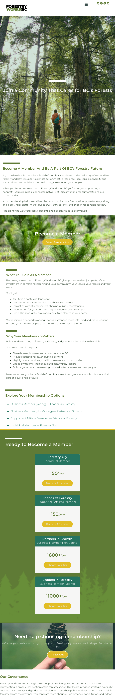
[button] (86, 4)
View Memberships (57, 242)
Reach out (57, 654)
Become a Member (57, 483)
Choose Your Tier (57, 565)
